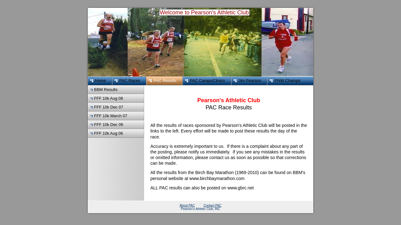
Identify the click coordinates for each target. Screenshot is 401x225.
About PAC (187, 205)
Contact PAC (212, 205)
